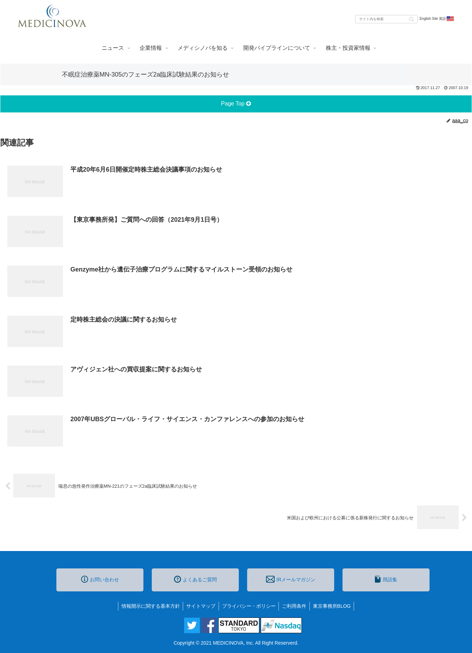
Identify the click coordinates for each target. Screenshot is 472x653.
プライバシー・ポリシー (249, 606)
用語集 (386, 579)
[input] (386, 19)
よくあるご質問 (195, 579)
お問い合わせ (100, 579)
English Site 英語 (437, 19)
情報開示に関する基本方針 (149, 606)
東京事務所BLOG (334, 606)
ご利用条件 (295, 606)
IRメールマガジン (290, 579)
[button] (411, 19)
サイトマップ (200, 606)
